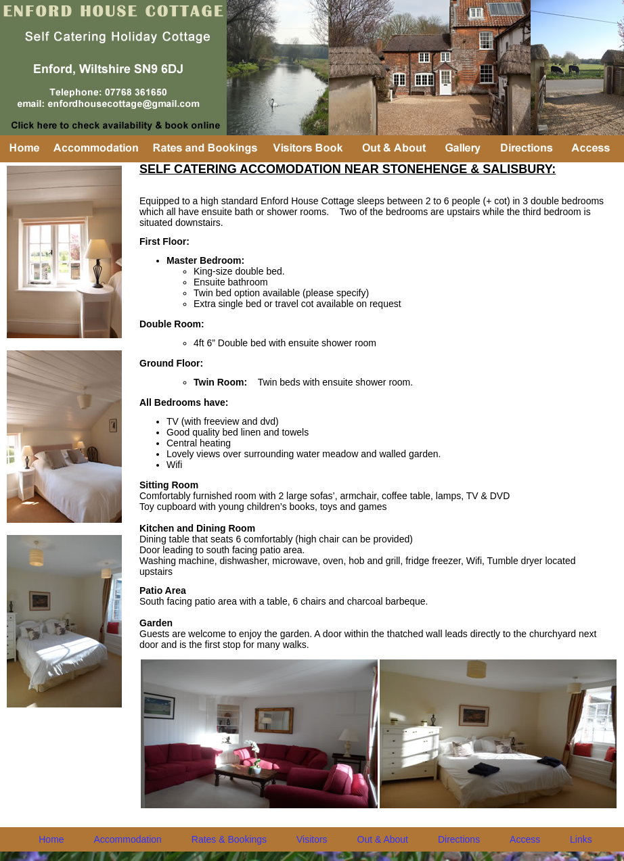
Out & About (383, 839)
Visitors (312, 839)
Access (525, 839)
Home (51, 839)
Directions (459, 839)
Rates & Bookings (229, 839)
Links (581, 839)
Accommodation (128, 839)
